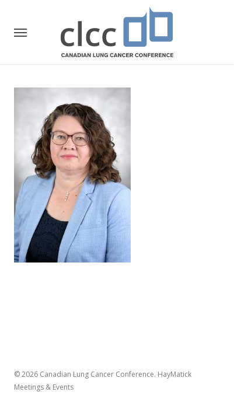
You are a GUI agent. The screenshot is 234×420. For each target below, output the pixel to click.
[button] (20, 32)
